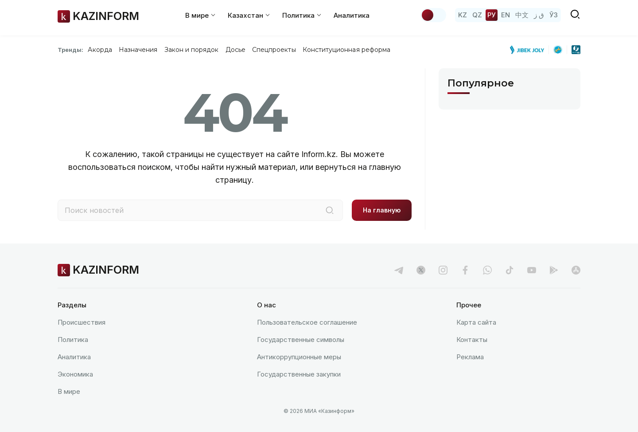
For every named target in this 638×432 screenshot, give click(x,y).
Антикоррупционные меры (299, 357)
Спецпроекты (274, 50)
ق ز (539, 15)
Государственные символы (300, 339)
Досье (235, 50)
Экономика (75, 374)
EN (505, 15)
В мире (69, 391)
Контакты (471, 339)
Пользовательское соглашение (307, 322)
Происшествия (81, 322)
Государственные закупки (299, 374)
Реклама (470, 357)
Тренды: (70, 49)
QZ (477, 15)
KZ (462, 15)
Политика (73, 339)
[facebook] (465, 270)
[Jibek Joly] (529, 49)
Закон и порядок (191, 50)
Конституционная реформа (347, 50)
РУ (491, 15)
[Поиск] (329, 210)
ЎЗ (553, 15)
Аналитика (352, 15)
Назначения (138, 50)
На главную (382, 210)
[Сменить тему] (433, 15)
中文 (522, 15)
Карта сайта (476, 322)
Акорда (100, 50)
